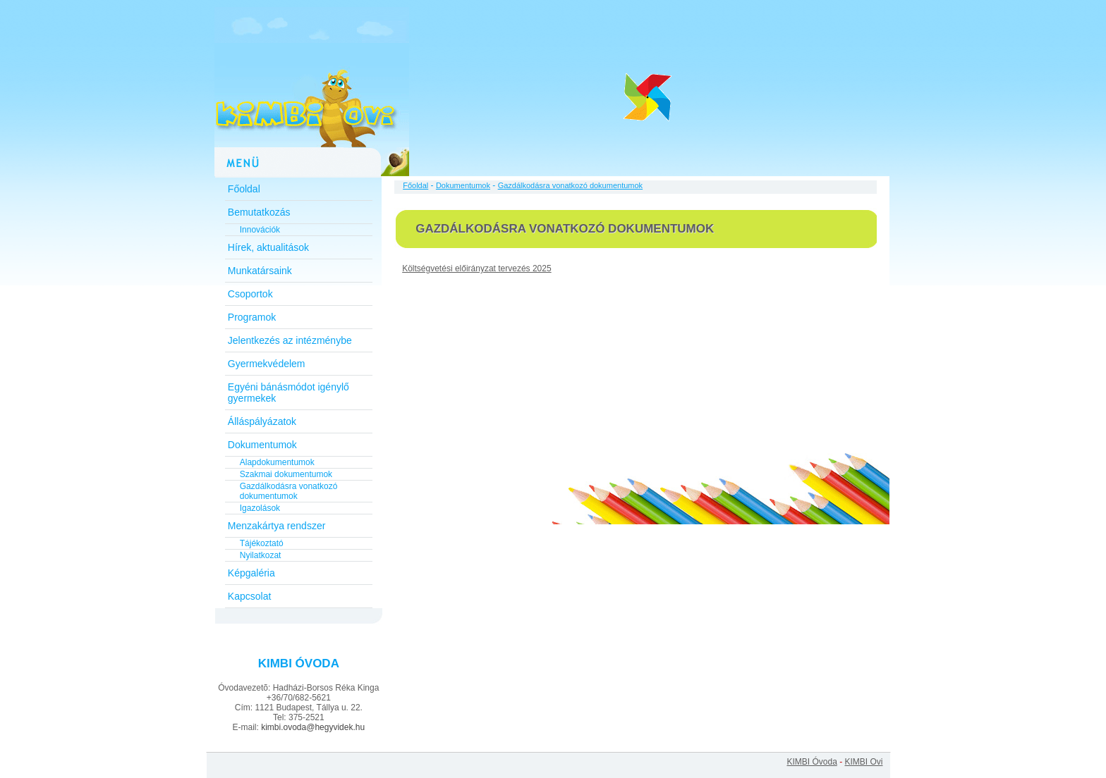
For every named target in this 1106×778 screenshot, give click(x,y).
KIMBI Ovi (863, 762)
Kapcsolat (249, 596)
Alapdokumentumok (277, 462)
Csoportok (250, 294)
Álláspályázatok (262, 421)
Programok (252, 317)
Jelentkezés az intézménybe (290, 340)
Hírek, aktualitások (268, 247)
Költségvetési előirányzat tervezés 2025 (476, 268)
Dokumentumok (262, 444)
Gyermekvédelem (266, 363)
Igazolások (260, 508)
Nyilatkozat (260, 555)
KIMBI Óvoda (811, 762)
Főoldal (244, 188)
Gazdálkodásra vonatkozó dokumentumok (289, 491)
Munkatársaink (260, 270)
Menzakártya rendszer (277, 525)
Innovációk (260, 230)
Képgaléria (251, 573)
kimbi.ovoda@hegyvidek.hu (313, 727)
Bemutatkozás (259, 212)
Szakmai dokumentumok (286, 474)
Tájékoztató (262, 543)
